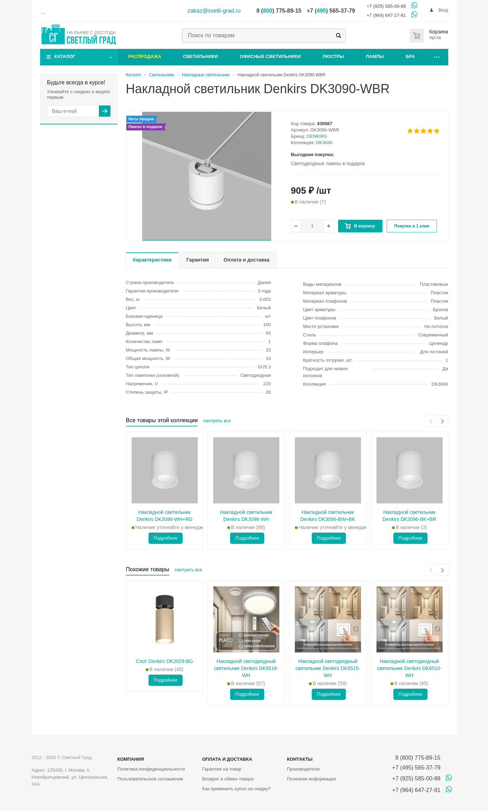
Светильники (200, 56)
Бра (410, 56)
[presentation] (431, 421)
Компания (131, 759)
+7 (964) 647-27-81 (386, 15)
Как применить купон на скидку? (236, 788)
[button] (206, 240)
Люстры (333, 56)
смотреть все (217, 420)
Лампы (375, 56)
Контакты (299, 759)
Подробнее (165, 538)
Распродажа (144, 56)
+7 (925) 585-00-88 (386, 6)
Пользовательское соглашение (150, 778)
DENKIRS (317, 136)
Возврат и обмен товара (227, 778)
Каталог (65, 56)
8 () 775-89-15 (279, 11)
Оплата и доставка (227, 759)
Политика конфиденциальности (151, 769)
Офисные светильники (270, 56)
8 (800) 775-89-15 (416, 758)
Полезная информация (311, 778)
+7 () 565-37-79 (331, 11)
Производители (303, 769)
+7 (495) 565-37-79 (416, 768)
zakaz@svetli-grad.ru (214, 11)
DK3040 (324, 142)
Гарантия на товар (221, 769)
